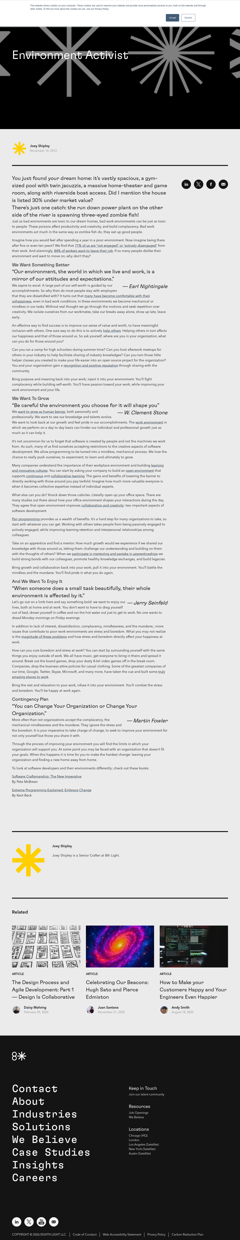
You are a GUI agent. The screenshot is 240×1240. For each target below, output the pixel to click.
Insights (38, 1165)
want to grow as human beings (41, 412)
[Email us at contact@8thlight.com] (53, 1222)
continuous (34, 476)
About (28, 1101)
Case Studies (51, 1152)
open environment (140, 471)
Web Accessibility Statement (122, 1234)
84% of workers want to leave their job (83, 251)
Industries (45, 1114)
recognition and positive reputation (91, 365)
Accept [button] (172, 17)
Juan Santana (108, 1007)
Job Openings (138, 1112)
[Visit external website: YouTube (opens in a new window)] (41, 1222)
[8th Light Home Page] (19, 1056)
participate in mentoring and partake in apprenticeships (115, 554)
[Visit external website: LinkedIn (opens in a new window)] (16, 1222)
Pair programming (26, 519)
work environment (149, 422)
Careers (35, 1178)
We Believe (45, 1139)
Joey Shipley (40, 146)
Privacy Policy (156, 1234)
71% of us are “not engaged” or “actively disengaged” (116, 245)
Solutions (41, 1127)
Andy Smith (181, 1007)
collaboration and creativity (102, 505)
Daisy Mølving (35, 1007)
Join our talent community (146, 1094)
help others (112, 331)
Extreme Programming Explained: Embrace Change (51, 790)
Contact (35, 1089)
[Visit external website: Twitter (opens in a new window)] (29, 1222)
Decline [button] (188, 17)
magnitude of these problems (44, 637)
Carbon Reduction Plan (187, 1234)
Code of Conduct (85, 1234)
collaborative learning (67, 476)
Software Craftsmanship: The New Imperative (46, 776)
